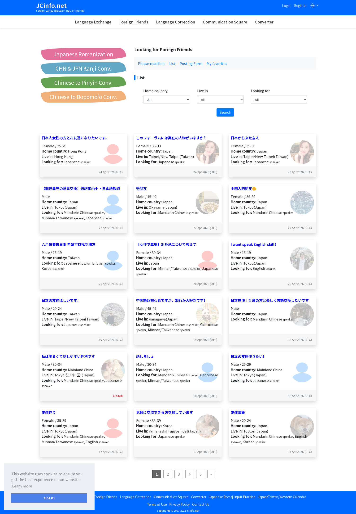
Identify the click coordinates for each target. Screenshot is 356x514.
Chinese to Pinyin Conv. (83, 82)
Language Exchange (96, 22)
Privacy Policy (179, 504)
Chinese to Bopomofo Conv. (83, 96)
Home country (155, 90)
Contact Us (200, 504)
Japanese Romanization (83, 54)
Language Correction (179, 22)
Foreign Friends (137, 22)
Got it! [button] (49, 497)
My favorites (217, 63)
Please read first (151, 63)
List (172, 63)
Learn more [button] (22, 486)
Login (286, 5)
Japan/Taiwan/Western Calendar (282, 496)
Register (300, 5)
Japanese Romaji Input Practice (232, 496)
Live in (202, 90)
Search (225, 112)
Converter (267, 22)
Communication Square (228, 22)
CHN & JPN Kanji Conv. (84, 68)
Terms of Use (157, 504)
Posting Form (191, 63)
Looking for (260, 90)
